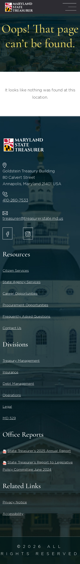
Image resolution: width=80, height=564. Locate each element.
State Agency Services (22, 282)
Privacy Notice (15, 502)
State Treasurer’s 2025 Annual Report (37, 451)
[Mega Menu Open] (69, 7)
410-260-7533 (15, 200)
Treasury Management (21, 360)
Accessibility (13, 514)
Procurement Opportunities (25, 305)
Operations (12, 395)
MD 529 (9, 418)
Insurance (10, 372)
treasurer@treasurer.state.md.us (33, 219)
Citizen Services (16, 270)
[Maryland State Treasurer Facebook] (7, 233)
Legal (7, 406)
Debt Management (18, 383)
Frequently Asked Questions (26, 316)
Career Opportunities (20, 293)
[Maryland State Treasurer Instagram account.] (28, 233)
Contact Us (12, 328)
